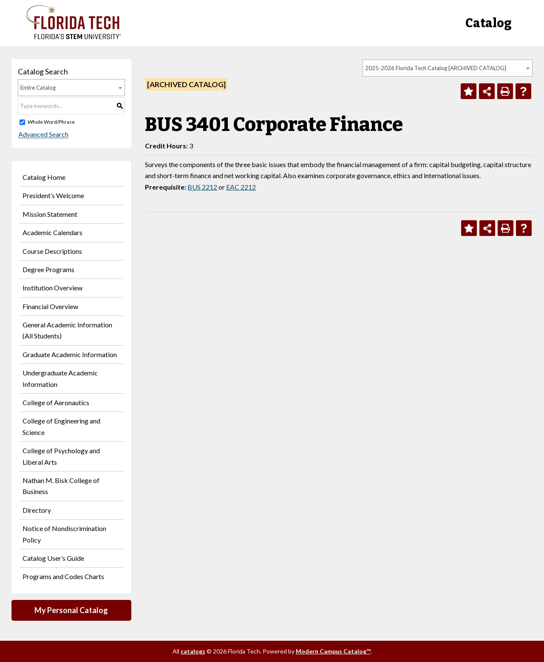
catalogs (193, 651)
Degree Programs (48, 269)
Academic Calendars (52, 232)
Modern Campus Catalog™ (333, 651)
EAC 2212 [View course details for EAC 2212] (241, 187)
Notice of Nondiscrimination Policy (64, 533)
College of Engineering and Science (61, 426)
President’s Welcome (53, 195)
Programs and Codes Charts (63, 576)
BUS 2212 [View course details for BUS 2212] (202, 187)
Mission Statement (50, 214)
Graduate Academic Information (70, 354)
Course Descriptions (52, 251)
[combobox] (448, 68)
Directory (37, 510)
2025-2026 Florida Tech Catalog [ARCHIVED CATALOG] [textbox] (435, 68)
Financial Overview (50, 306)
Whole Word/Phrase (51, 122)
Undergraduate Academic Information (60, 378)
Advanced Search (43, 135)
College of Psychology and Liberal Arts (61, 456)
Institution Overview (52, 288)
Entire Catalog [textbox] (38, 87)
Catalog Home (44, 177)
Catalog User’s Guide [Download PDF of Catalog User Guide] (53, 558)
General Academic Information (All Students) (67, 330)
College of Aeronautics (56, 402)
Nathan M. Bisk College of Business (61, 485)
